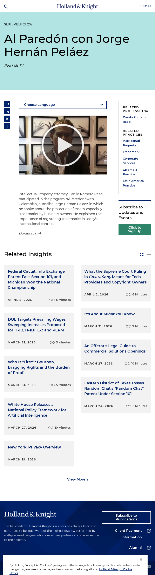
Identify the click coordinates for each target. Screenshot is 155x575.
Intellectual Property (131, 143)
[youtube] (149, 566)
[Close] (141, 566)
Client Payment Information (128, 534)
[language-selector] (63, 105)
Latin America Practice (133, 183)
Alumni (135, 548)
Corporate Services (130, 161)
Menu (147, 6)
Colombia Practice (130, 172)
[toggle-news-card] (141, 254)
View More (76, 479)
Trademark (131, 152)
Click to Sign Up (134, 229)
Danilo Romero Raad (134, 119)
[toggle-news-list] (149, 254)
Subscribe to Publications (126, 517)
